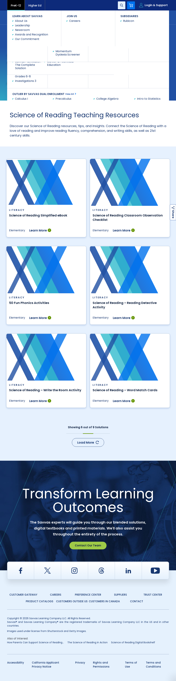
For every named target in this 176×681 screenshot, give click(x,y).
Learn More (40, 230)
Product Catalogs (39, 601)
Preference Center (88, 595)
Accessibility (15, 662)
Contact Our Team (88, 545)
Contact (154, 17)
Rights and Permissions (101, 664)
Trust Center (152, 595)
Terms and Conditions (153, 664)
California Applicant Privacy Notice (45, 664)
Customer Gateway (23, 595)
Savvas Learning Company (22, 28)
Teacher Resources (55, 28)
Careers (55, 595)
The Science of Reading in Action (87, 642)
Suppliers (120, 595)
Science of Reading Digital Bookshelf (133, 642)
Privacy (80, 662)
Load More (88, 442)
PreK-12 (16, 5)
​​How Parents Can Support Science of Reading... (35, 642)
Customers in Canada (104, 601)
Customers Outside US (72, 601)
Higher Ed (34, 5)
